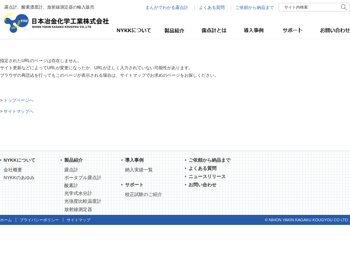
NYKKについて (134, 30)
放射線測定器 (78, 209)
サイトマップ (78, 220)
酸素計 (71, 185)
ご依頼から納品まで (254, 7)
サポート (291, 30)
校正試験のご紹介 (143, 194)
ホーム (6, 220)
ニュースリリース (207, 176)
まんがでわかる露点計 (166, 7)
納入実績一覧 (139, 169)
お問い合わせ (330, 30)
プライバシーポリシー (39, 220)
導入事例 (251, 30)
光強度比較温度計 (82, 201)
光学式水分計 (78, 193)
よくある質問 (212, 7)
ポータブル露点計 (82, 177)
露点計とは (212, 30)
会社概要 (13, 169)
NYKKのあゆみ (19, 177)
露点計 (71, 169)
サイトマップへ (19, 111)
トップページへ (19, 100)
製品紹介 (173, 30)
